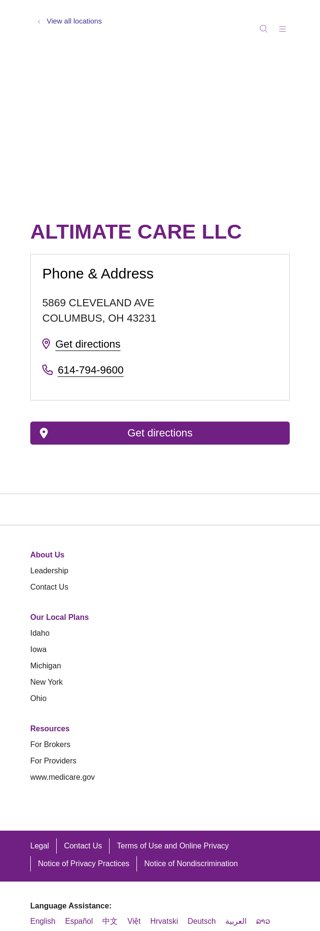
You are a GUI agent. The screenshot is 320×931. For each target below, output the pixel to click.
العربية (235, 921)
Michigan (45, 666)
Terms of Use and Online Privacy (173, 846)
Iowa (38, 649)
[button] (284, 25)
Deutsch (201, 921)
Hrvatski (164, 921)
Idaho (39, 633)
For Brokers (50, 744)
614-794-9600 (90, 370)
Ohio (38, 698)
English (42, 921)
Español (79, 921)
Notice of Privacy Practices (83, 863)
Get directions (88, 344)
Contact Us (49, 587)
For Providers (53, 761)
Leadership (49, 571)
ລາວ (263, 921)
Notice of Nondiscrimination (191, 863)
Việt (133, 921)
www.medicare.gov (62, 777)
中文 (110, 921)
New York (46, 682)
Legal (39, 846)
